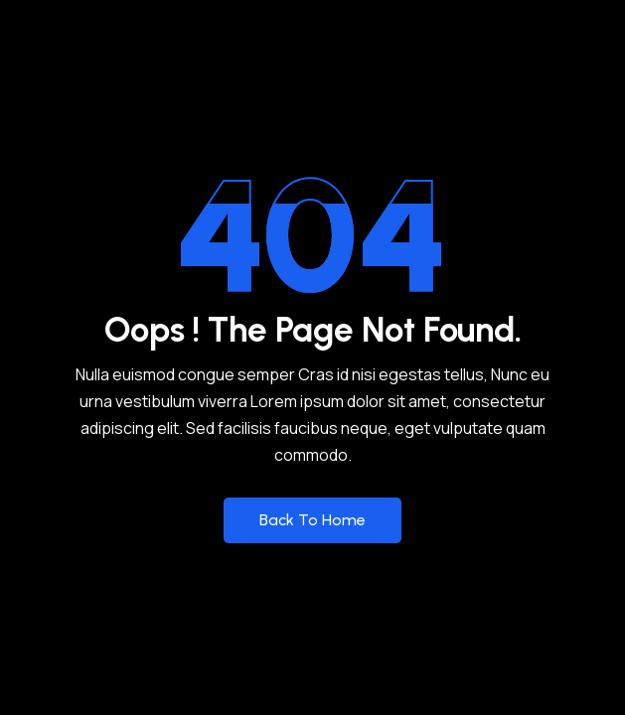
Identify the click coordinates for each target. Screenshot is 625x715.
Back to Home (312, 519)
